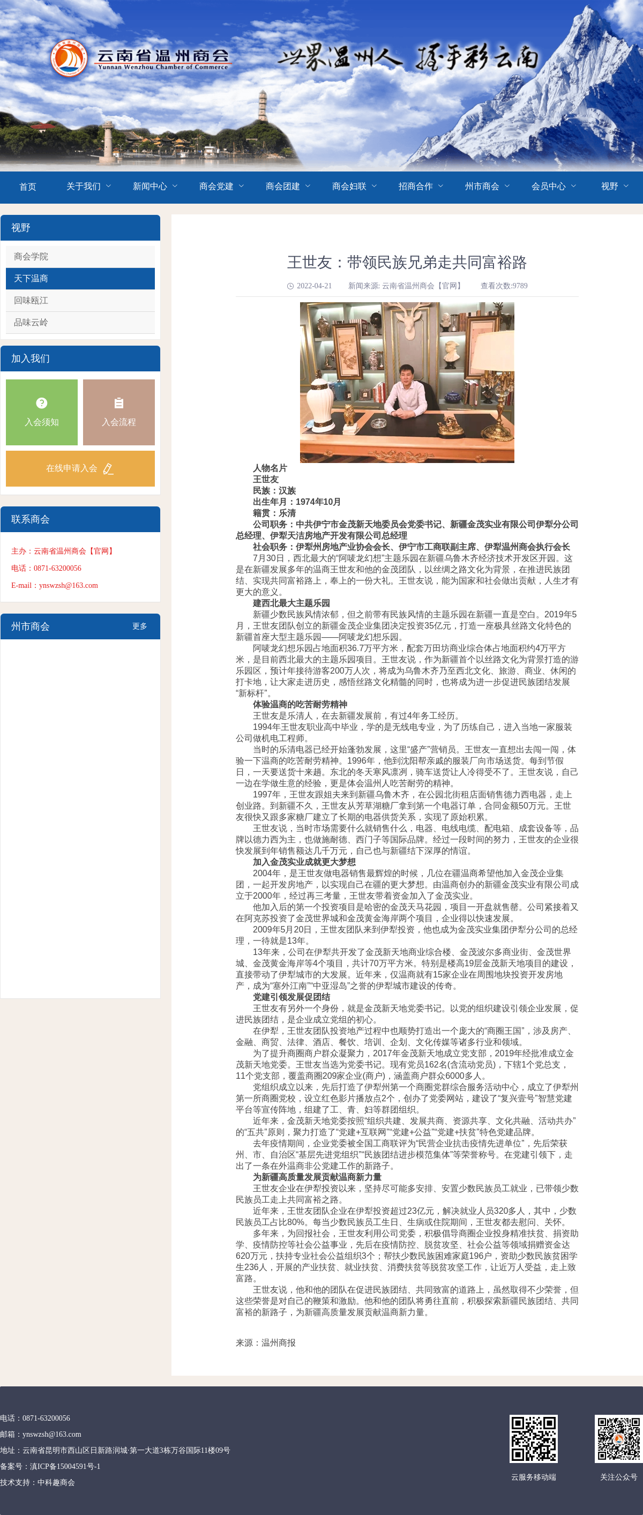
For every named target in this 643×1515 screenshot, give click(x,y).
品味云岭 (31, 322)
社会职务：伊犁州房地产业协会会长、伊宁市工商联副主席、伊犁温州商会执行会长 (403, 546)
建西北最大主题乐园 (291, 603)
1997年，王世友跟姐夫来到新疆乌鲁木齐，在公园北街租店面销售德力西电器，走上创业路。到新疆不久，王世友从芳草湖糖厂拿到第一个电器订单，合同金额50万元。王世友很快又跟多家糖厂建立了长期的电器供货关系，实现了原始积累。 (404, 806)
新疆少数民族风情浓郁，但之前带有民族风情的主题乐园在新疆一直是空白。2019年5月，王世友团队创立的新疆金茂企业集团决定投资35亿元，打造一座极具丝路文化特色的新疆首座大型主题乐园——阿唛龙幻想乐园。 (406, 625)
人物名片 (261, 468)
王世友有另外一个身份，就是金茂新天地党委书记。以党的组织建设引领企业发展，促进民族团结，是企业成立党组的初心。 (407, 1014)
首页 (27, 186)
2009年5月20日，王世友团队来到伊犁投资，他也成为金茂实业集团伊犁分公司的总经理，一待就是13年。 (407, 935)
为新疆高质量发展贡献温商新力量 (317, 1177)
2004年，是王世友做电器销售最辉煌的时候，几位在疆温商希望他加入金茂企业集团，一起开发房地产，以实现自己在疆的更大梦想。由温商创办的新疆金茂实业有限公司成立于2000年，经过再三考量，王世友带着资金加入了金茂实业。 (407, 884)
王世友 (257, 479)
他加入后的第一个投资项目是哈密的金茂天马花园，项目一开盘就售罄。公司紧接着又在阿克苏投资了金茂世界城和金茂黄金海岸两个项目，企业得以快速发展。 (407, 912)
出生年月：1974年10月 (288, 501)
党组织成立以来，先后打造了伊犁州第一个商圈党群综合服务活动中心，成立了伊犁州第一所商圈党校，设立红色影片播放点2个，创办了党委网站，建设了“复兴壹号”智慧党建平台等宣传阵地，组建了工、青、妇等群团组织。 (407, 1098)
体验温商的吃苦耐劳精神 (300, 704)
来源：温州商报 (266, 1342)
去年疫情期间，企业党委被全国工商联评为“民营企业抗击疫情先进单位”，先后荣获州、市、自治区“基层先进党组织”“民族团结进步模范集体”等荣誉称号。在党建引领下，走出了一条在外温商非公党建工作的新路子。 (404, 1154)
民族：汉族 (266, 490)
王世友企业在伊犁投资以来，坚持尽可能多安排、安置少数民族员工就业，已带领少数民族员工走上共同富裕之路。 (407, 1194)
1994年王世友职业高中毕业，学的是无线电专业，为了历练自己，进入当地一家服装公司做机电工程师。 (404, 732)
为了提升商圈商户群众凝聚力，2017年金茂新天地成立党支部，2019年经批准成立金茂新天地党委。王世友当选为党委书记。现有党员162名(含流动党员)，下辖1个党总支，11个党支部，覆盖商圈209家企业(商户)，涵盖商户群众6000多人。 (405, 1064)
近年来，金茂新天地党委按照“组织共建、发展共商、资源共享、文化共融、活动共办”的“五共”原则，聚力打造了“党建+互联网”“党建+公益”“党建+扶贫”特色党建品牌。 (406, 1126)
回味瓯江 (31, 300)
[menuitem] (28, 187)
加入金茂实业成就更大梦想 (304, 862)
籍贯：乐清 (266, 513)
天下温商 (31, 278)
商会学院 (31, 256)
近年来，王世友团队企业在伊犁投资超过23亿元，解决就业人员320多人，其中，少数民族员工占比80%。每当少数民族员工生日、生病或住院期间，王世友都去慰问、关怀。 (406, 1216)
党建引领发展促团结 (291, 997)
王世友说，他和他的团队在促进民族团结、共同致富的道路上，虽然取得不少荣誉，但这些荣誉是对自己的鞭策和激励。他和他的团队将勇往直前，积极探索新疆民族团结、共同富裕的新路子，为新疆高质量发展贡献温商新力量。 (407, 1301)
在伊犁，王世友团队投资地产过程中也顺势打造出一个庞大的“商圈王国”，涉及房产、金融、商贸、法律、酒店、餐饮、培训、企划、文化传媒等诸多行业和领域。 (406, 1036)
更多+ (139, 630)
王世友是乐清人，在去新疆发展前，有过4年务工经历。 (349, 715)
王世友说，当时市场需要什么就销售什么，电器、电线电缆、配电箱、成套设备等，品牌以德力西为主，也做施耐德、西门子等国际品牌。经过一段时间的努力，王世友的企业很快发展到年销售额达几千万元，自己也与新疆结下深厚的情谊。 (407, 839)
